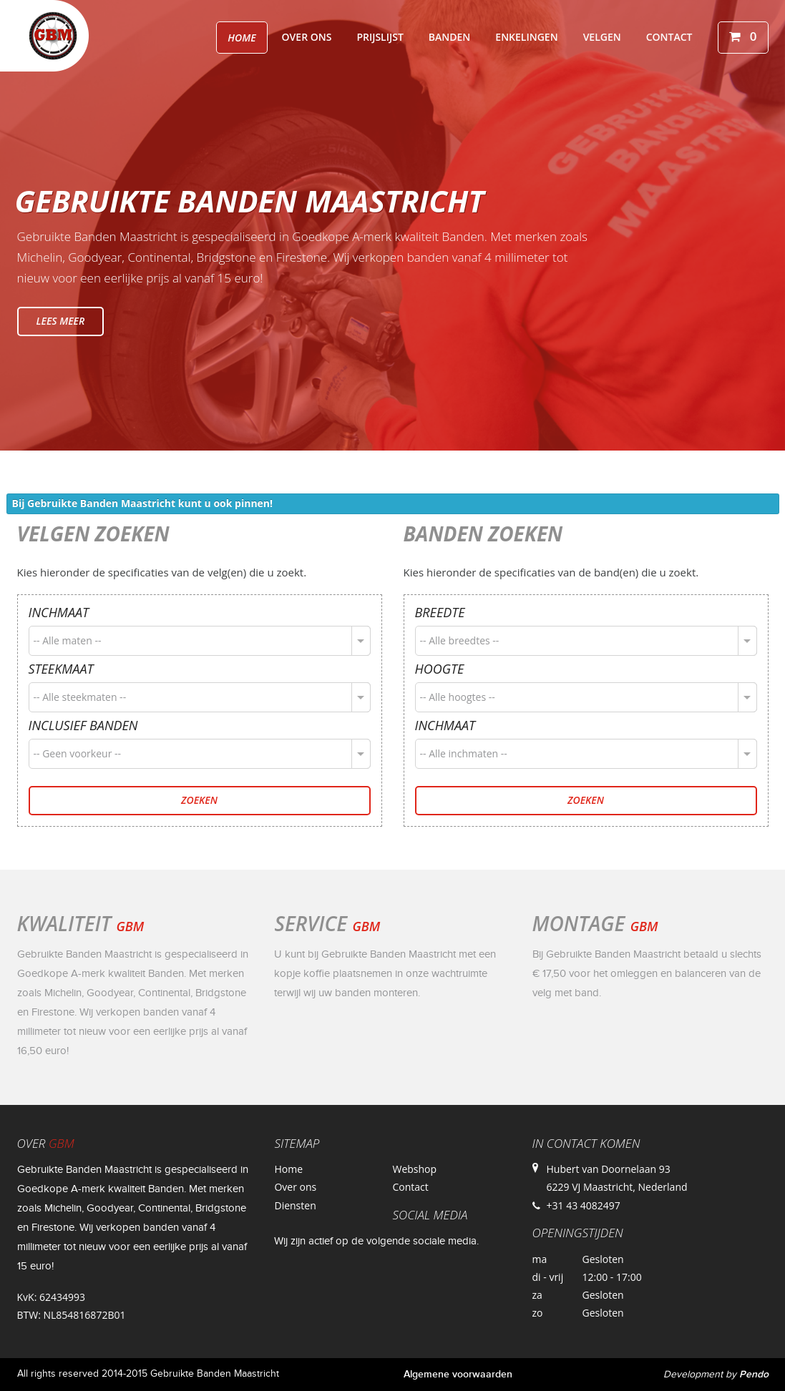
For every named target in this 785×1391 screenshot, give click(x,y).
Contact (669, 37)
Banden (450, 37)
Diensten (295, 1205)
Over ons (307, 37)
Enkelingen (526, 37)
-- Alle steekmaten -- (80, 697)
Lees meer (60, 321)
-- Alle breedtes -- (459, 640)
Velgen (602, 37)
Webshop (414, 1169)
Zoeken (199, 800)
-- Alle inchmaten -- (463, 753)
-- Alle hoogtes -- (457, 697)
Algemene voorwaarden (458, 1374)
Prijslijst (379, 37)
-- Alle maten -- (68, 640)
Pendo (754, 1374)
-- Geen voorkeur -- (78, 753)
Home (241, 37)
